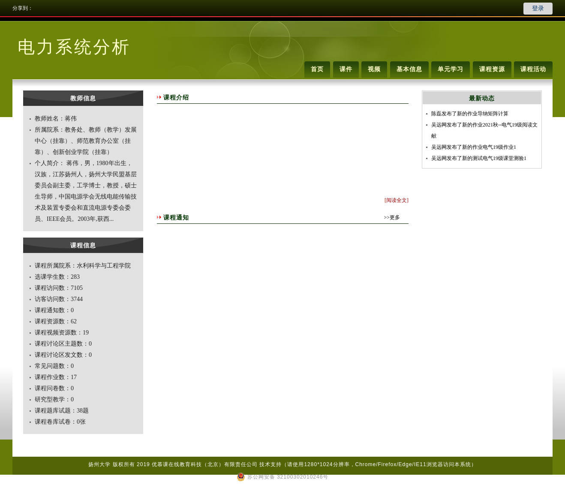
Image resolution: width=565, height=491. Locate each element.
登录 (538, 8)
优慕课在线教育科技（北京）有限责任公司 (205, 464)
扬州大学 (99, 464)
